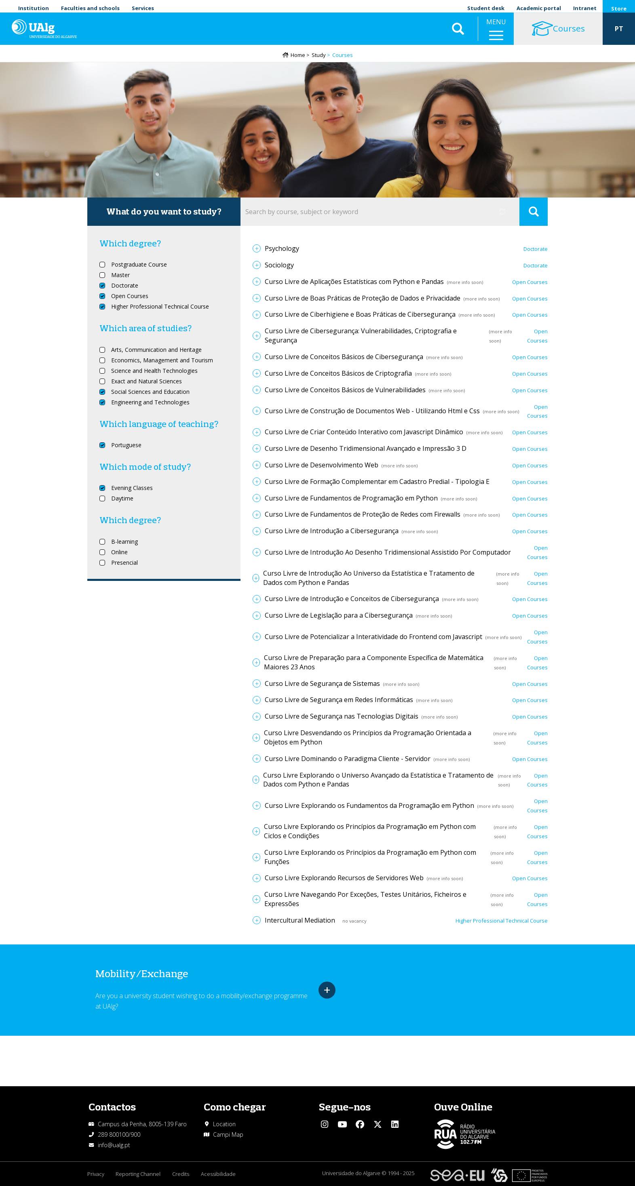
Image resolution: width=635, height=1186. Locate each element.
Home (298, 55)
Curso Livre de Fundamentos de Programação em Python (351, 498)
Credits (181, 1174)
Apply (533, 212)
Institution (33, 8)
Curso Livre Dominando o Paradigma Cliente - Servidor (347, 759)
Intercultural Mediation (300, 920)
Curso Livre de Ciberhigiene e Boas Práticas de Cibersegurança (360, 315)
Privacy (95, 1174)
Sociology (279, 265)
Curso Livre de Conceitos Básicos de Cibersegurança (344, 357)
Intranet (585, 8)
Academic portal (539, 8)
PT (619, 32)
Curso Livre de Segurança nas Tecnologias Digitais (341, 717)
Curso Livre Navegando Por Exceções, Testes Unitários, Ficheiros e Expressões (365, 900)
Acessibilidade (220, 1174)
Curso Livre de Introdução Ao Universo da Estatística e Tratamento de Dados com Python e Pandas (369, 578)
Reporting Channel (138, 1174)
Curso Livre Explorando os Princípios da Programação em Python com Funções (370, 857)
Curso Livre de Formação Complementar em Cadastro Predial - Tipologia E (377, 481)
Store (619, 8)
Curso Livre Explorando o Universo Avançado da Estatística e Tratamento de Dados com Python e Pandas (378, 780)
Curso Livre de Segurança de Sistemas (322, 683)
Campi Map (228, 1134)
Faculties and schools (90, 8)
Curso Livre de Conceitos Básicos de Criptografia (338, 373)
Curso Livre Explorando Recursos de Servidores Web (344, 878)
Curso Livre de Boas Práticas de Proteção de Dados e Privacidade (362, 298)
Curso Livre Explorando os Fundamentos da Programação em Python (369, 805)
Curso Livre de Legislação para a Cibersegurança (339, 616)
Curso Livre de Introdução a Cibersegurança (332, 531)
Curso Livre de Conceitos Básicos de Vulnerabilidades (345, 390)
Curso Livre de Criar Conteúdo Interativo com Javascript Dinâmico (364, 432)
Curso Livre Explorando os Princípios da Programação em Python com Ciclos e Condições (370, 831)
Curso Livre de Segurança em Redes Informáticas (339, 700)
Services (143, 8)
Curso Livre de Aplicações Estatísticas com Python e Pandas (354, 282)
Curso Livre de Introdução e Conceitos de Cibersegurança (352, 599)
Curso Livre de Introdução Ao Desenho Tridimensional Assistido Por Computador (388, 552)
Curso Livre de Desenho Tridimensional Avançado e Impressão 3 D (365, 448)
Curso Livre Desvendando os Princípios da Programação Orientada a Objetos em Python (367, 738)
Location (224, 1124)
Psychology (282, 248)
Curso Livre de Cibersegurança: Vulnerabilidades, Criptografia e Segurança (361, 336)
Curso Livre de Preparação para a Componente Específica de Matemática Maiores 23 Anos (373, 663)
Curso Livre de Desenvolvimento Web (321, 465)
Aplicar (458, 32)
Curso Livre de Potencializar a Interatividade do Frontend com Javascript (373, 637)
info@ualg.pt (114, 1145)
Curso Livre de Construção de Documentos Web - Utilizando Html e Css (372, 411)
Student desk (485, 8)
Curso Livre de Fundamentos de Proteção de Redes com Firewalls (362, 515)
